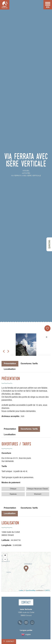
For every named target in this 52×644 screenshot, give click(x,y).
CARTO (47, 590)
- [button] (5, 559)
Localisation (10, 369)
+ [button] (5, 555)
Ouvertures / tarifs (29, 364)
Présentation (10, 429)
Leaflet (21, 590)
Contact (10, 641)
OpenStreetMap (30, 590)
